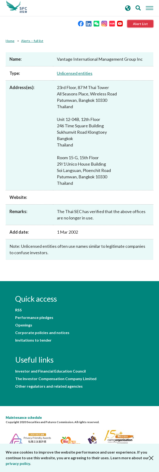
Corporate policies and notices (42, 333)
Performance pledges (34, 317)
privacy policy (18, 463)
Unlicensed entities (74, 73)
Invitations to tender (33, 340)
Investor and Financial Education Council (50, 371)
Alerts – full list (32, 41)
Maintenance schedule (24, 418)
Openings (23, 325)
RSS (18, 310)
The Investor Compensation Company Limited (55, 379)
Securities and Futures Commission (16, 7)
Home (10, 41)
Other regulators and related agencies (49, 386)
